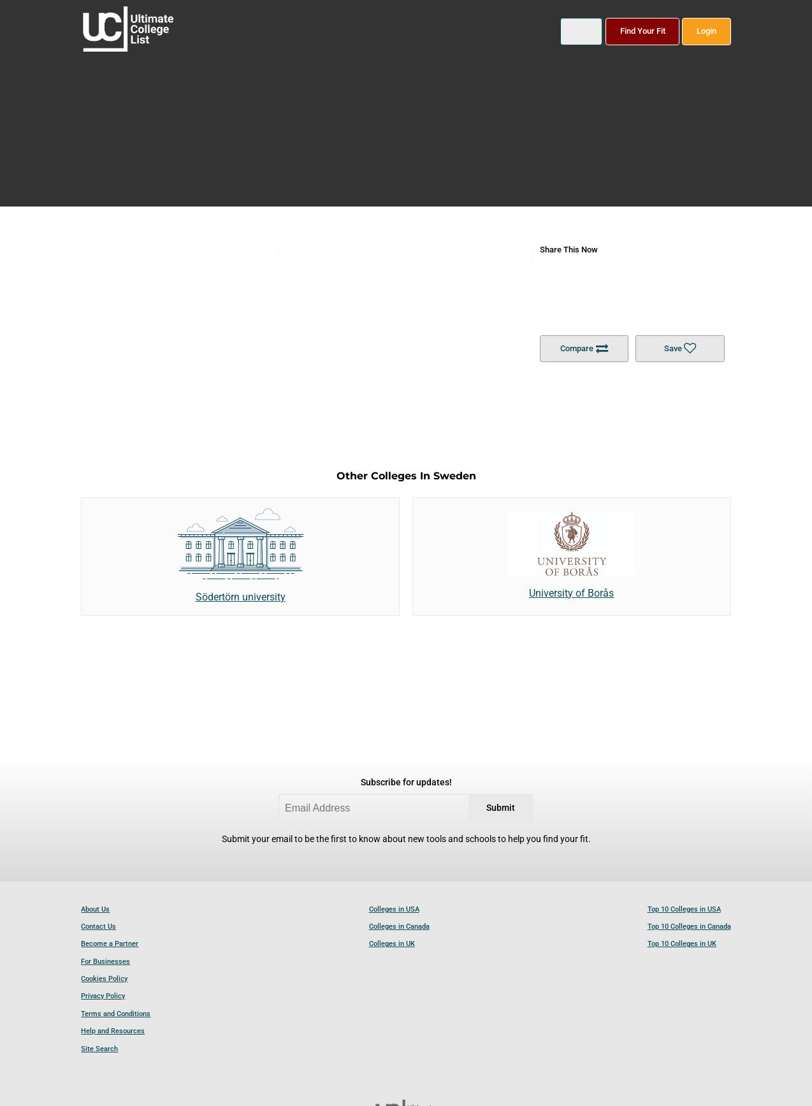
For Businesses (105, 961)
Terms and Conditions (115, 1014)
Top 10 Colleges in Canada (689, 926)
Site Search (99, 1049)
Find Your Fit (642, 31)
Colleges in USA (394, 909)
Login (706, 31)
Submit (500, 808)
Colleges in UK (392, 944)
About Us (95, 909)
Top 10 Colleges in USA (684, 909)
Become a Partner (109, 944)
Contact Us (98, 926)
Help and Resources (113, 1031)
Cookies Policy (104, 979)
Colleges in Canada (399, 926)
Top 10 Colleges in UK (682, 944)
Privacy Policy (103, 996)
